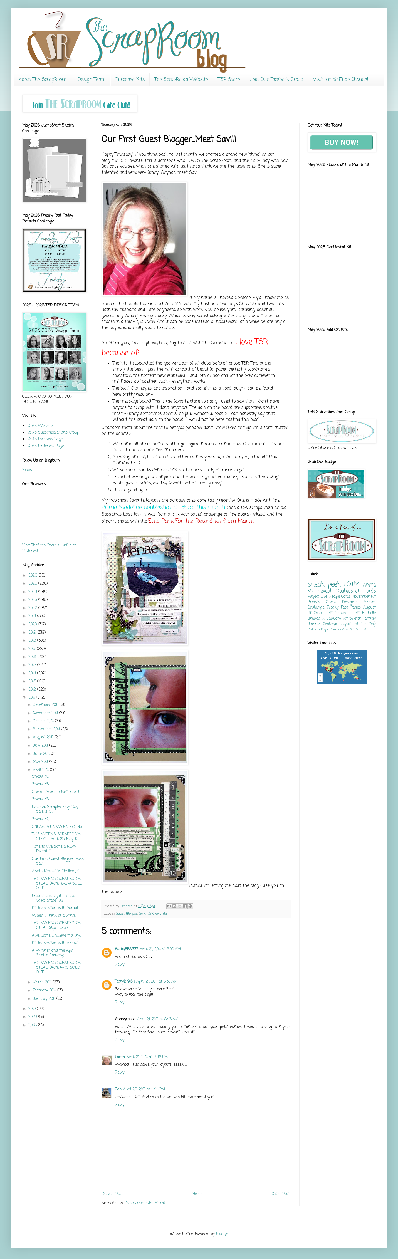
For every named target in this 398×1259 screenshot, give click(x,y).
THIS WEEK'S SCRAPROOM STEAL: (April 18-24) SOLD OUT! (57, 883)
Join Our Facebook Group (276, 79)
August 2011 (44, 737)
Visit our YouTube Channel (340, 79)
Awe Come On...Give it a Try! (56, 936)
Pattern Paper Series (324, 629)
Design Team (91, 79)
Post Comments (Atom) (145, 1203)
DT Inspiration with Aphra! (55, 943)
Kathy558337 (126, 949)
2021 (32, 616)
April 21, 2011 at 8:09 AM (160, 949)
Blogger (222, 1234)
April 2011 (41, 770)
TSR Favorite (157, 913)
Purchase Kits (130, 79)
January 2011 (44, 999)
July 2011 (41, 746)
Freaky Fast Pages (344, 607)
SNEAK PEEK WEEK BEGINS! (57, 827)
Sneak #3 (40, 799)
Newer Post (113, 1194)
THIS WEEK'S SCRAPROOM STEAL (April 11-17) (56, 925)
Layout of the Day (358, 624)
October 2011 (44, 721)
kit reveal (319, 591)
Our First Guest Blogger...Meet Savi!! (58, 861)
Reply (119, 965)
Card (345, 629)
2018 (32, 641)
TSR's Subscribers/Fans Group (53, 433)
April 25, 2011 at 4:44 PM (144, 1089)
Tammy (369, 619)
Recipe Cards (340, 597)
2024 (33, 592)
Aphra (369, 585)
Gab (118, 1089)
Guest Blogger (126, 913)
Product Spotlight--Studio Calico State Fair (53, 898)
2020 (33, 624)
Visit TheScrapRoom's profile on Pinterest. (49, 548)
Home (197, 1194)
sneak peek (324, 584)
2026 (33, 575)
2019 (33, 632)
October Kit (323, 613)
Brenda (314, 602)
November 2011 (46, 713)
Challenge (330, 624)
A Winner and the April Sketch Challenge (53, 953)
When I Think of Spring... (54, 916)
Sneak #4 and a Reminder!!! (56, 792)
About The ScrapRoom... (43, 79)
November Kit (364, 597)
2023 (33, 600)
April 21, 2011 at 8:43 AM (157, 1019)
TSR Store (229, 79)
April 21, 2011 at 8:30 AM (156, 982)
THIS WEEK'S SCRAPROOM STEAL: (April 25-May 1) (56, 837)
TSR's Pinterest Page (45, 446)
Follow (27, 470)
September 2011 (47, 729)
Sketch (355, 619)
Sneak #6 (40, 777)
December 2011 (46, 705)
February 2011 (45, 990)
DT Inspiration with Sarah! (55, 908)
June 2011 (42, 754)
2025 (33, 584)
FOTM (351, 584)
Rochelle (369, 613)
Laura (120, 1057)
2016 (33, 657)
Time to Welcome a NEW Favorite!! (54, 849)
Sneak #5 (40, 784)
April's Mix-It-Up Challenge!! (56, 871)
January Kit (337, 619)
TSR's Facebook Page (45, 439)
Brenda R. (316, 619)
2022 (33, 608)
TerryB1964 (125, 982)
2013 (32, 681)
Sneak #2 (40, 819)
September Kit (347, 613)
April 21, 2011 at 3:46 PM (147, 1057)
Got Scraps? (358, 629)
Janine (314, 624)
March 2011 (43, 982)
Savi (142, 913)
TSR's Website (40, 426)
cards (370, 591)
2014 (32, 673)
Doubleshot (347, 591)
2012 (32, 689)
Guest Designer (342, 602)
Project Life (317, 597)
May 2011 (41, 762)
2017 (32, 649)
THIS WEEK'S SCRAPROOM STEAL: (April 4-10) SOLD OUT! (56, 967)
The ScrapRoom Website (181, 79)
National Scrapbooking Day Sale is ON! (55, 809)
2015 (32, 665)
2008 (33, 1025)
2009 (33, 1017)
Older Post (281, 1194)
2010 (32, 1009)
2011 (32, 698)
